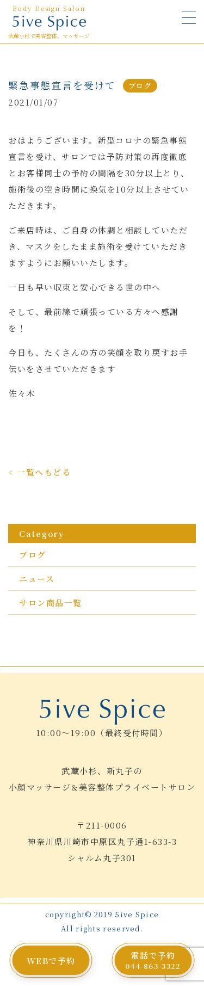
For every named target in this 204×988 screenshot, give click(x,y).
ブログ (32, 554)
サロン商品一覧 (50, 602)
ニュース (36, 578)
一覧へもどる (44, 472)
